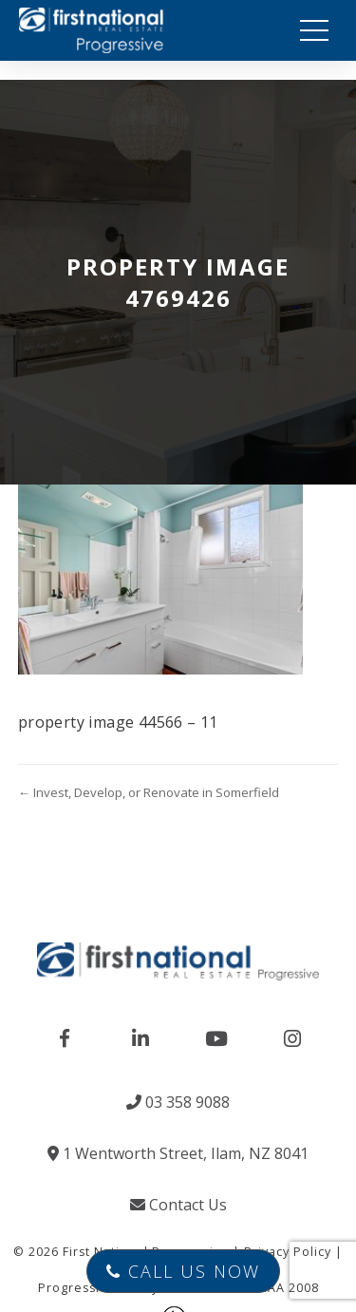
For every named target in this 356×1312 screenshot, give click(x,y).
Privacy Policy (287, 1252)
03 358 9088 (178, 1102)
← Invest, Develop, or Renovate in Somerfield (148, 792)
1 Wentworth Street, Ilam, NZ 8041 (178, 1153)
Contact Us (178, 1204)
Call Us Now (183, 1271)
